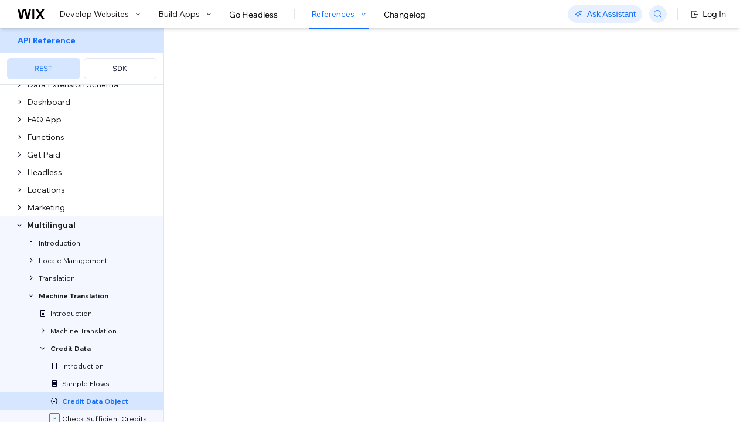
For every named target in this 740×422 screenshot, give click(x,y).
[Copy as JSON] (256, 140)
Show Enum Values (246, 325)
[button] (236, 104)
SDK (119, 68)
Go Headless (253, 14)
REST (43, 68)
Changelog (404, 14)
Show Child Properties (252, 399)
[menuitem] (81, 56)
